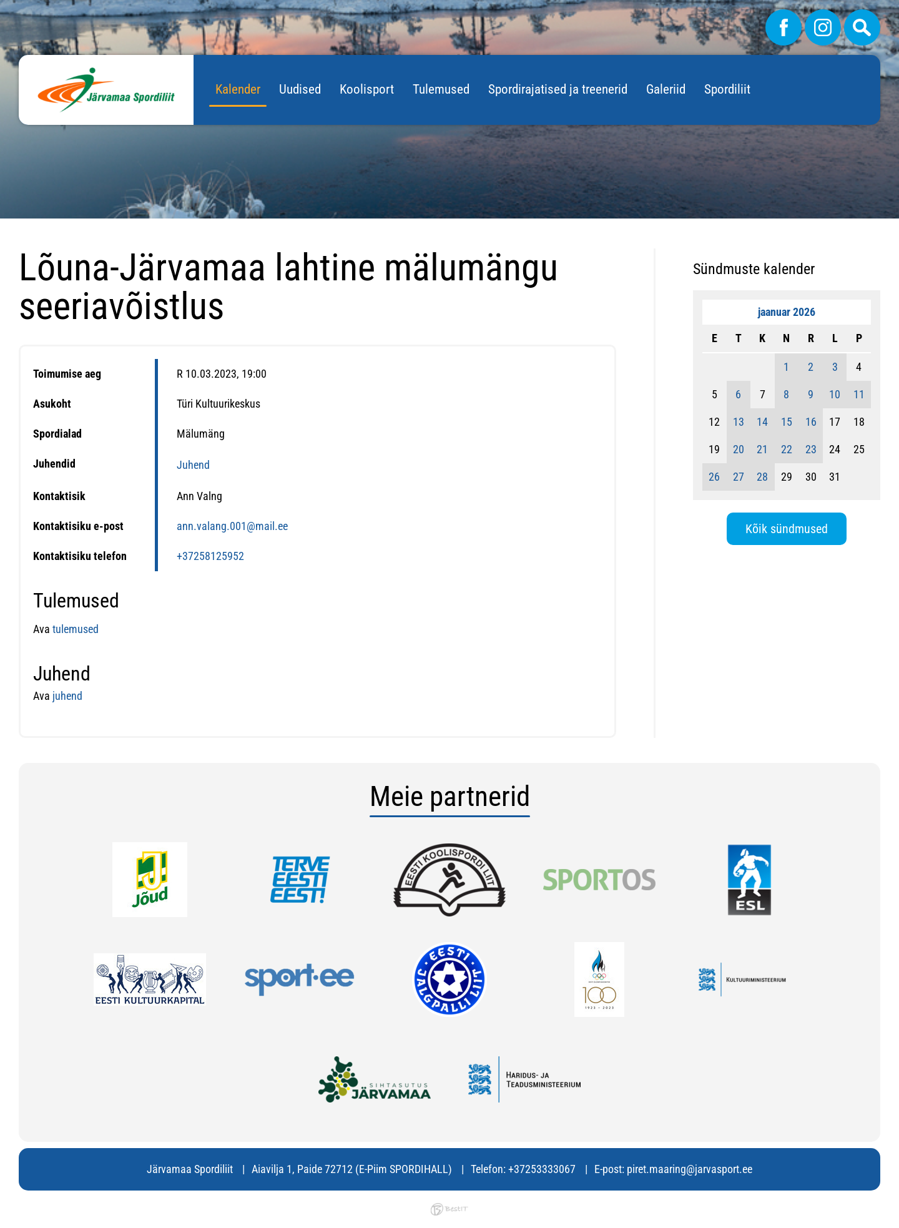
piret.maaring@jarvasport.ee (689, 1169)
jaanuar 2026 (786, 311)
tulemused (74, 629)
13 (738, 421)
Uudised (300, 89)
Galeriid (665, 89)
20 (738, 449)
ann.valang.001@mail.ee (232, 526)
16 (811, 421)
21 (762, 449)
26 (714, 476)
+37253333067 (542, 1169)
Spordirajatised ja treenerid (557, 89)
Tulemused (441, 89)
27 (738, 476)
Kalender (237, 89)
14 (762, 421)
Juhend (193, 464)
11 (859, 394)
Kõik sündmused (786, 528)
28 (762, 476)
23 (811, 449)
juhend (67, 695)
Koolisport (367, 89)
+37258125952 (210, 555)
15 (786, 421)
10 (834, 394)
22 (786, 449)
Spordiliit (727, 89)
